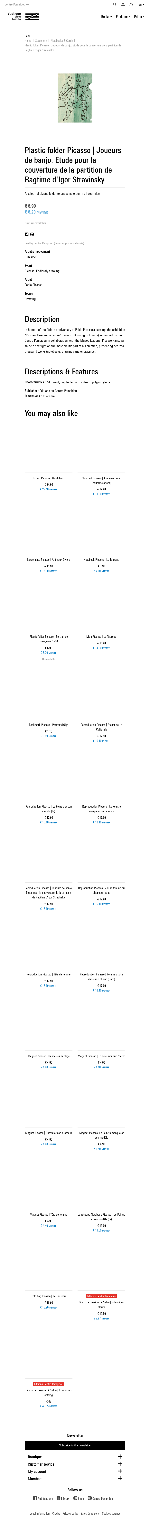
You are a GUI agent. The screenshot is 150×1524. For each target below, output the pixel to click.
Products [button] (121, 16)
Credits (56, 1513)
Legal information (40, 1513)
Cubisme (30, 257)
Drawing (30, 299)
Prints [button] (138, 16)
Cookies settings (111, 1513)
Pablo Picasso (33, 285)
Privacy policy (70, 1513)
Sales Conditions (90, 1513)
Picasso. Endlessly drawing (42, 271)
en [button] (140, 4)
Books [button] (105, 16)
